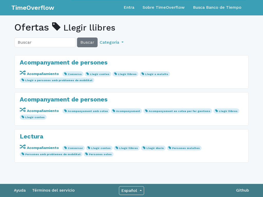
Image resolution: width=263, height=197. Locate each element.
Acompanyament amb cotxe (88, 111)
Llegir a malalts (156, 74)
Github (242, 190)
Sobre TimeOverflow (164, 7)
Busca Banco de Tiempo (217, 7)
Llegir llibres (127, 74)
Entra (129, 7)
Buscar (87, 42)
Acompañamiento (40, 74)
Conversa (75, 74)
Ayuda (20, 190)
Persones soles (100, 154)
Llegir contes (99, 74)
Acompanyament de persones (64, 62)
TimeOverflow (32, 7)
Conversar (75, 148)
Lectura (31, 136)
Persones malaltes (186, 148)
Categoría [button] (110, 42)
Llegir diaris (155, 148)
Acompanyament (128, 111)
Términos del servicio (53, 190)
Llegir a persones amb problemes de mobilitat (58, 80)
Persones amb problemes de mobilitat (53, 154)
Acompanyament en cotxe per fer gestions (179, 111)
